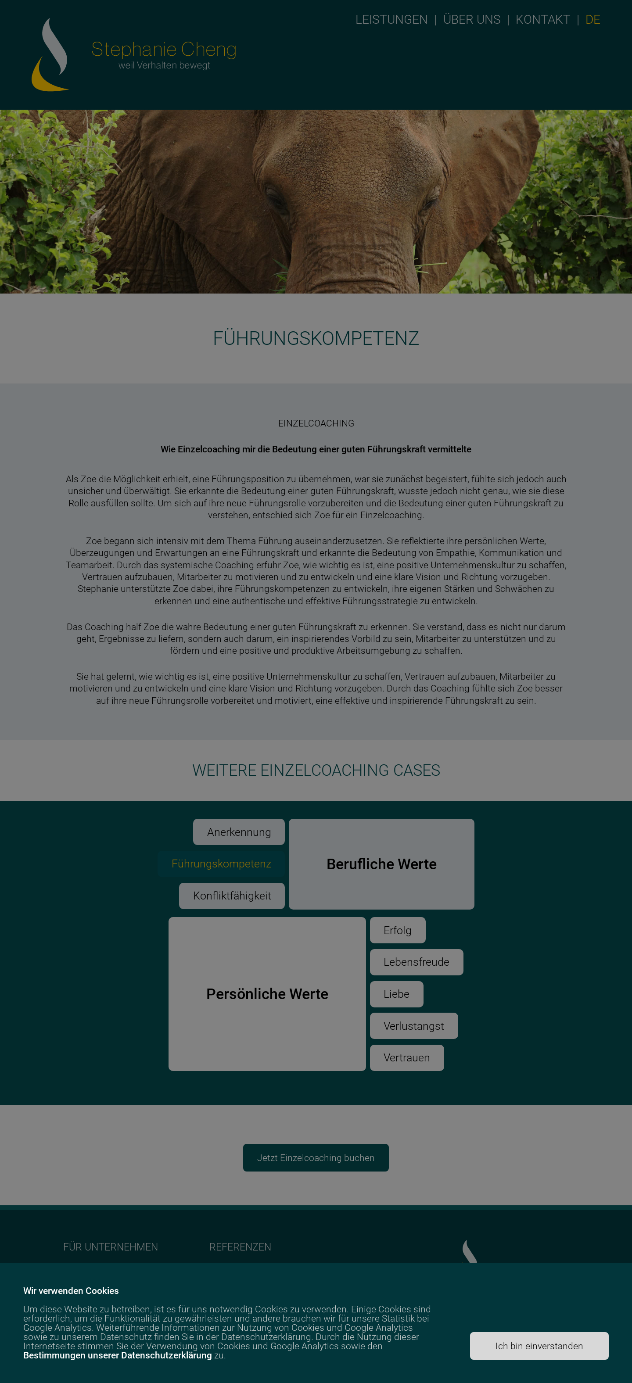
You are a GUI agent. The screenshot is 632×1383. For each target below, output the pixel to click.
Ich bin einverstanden (539, 1345)
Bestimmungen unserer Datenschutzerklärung (117, 1355)
